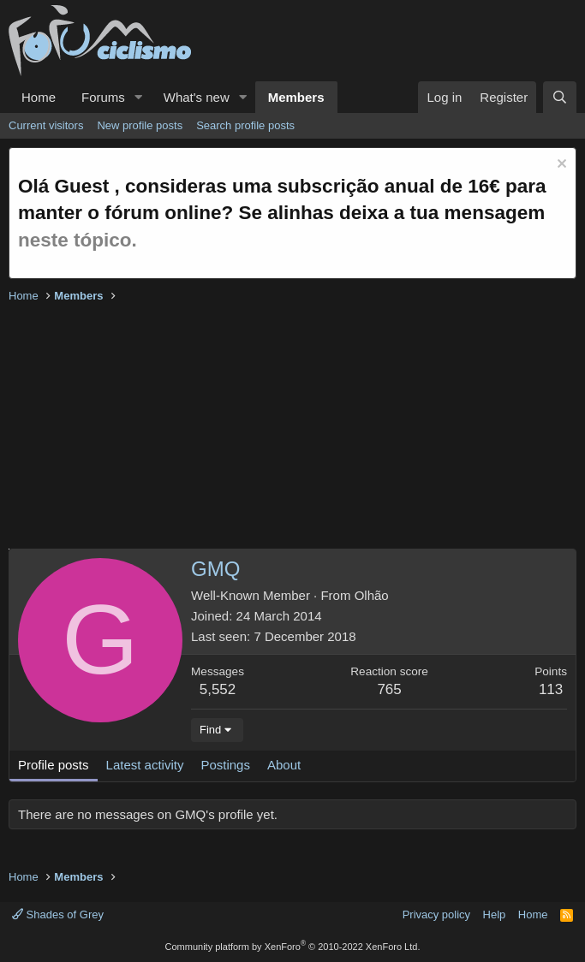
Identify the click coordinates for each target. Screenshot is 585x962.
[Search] (559, 97)
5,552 (218, 689)
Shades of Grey (58, 914)
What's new (197, 97)
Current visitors (46, 125)
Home (38, 97)
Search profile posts (245, 125)
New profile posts (139, 125)
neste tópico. (77, 240)
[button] (139, 97)
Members (296, 97)
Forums (103, 97)
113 (551, 689)
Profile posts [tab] (53, 764)
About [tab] (284, 764)
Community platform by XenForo (293, 946)
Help (494, 914)
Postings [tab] (225, 764)
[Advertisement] (292, 429)
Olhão (372, 595)
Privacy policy (436, 914)
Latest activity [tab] (145, 764)
